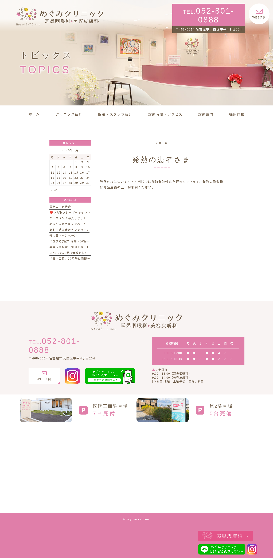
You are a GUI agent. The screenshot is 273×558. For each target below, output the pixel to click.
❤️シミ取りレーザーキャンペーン (72, 212)
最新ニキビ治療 (60, 207)
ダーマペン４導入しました (68, 218)
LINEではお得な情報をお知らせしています (79, 253)
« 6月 (54, 190)
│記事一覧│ (162, 143)
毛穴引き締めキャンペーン (68, 224)
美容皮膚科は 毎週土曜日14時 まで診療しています (86, 247)
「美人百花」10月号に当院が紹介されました (80, 258)
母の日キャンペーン (63, 235)
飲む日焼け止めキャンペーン (69, 230)
